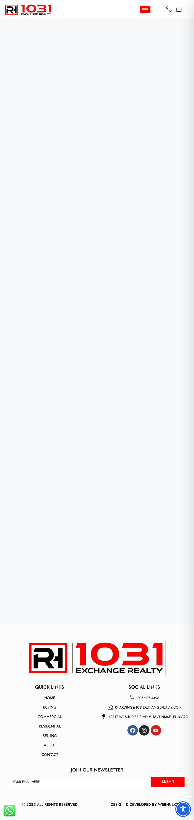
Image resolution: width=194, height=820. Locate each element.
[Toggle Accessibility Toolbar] (183, 809)
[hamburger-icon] (145, 9)
